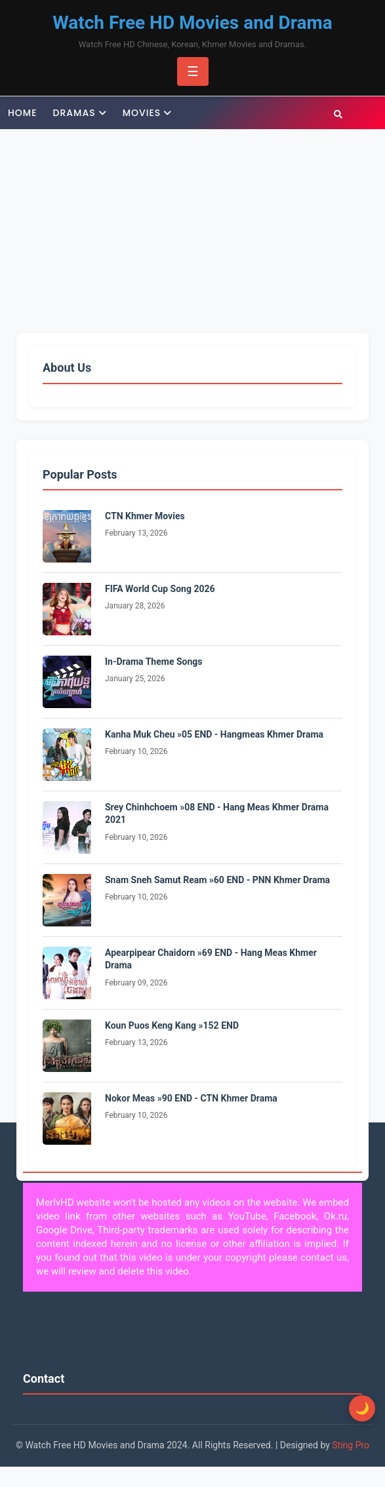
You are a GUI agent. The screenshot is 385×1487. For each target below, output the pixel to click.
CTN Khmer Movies (145, 516)
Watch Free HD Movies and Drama (192, 22)
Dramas (74, 112)
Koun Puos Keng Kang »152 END (172, 1025)
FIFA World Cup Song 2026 (160, 589)
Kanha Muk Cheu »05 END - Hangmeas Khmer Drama (214, 734)
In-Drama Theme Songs (154, 661)
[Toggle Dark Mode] (362, 1408)
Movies (142, 112)
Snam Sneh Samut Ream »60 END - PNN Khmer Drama (217, 880)
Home (22, 112)
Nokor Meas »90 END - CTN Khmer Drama (191, 1098)
